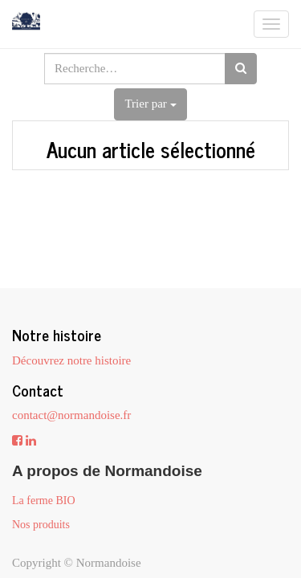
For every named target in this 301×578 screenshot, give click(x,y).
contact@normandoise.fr (71, 415)
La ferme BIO (43, 501)
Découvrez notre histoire (71, 360)
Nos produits (41, 525)
